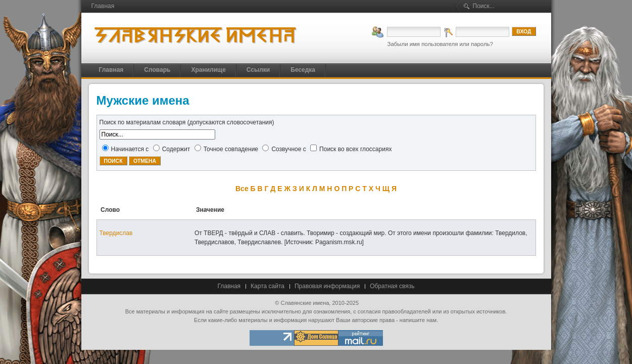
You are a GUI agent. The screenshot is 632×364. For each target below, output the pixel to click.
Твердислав (116, 233)
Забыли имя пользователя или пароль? (440, 44)
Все (242, 189)
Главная (228, 286)
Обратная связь (392, 286)
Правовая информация (327, 286)
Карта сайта (267, 286)
